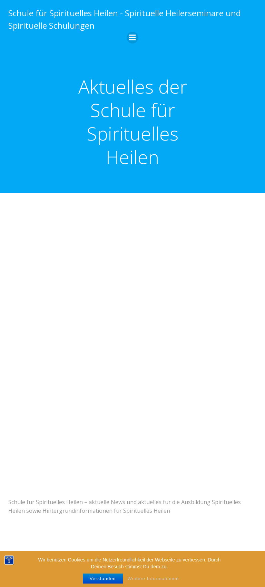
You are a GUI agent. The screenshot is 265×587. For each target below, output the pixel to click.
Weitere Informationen (153, 578)
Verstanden (103, 578)
